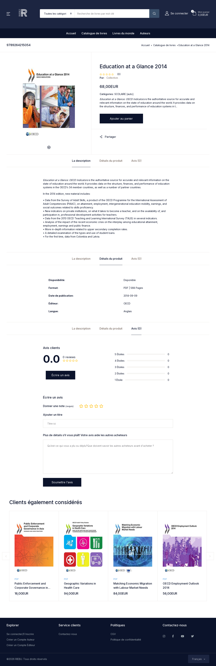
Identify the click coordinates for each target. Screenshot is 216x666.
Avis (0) (136, 160)
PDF (17, 579)
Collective (112, 77)
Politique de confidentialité (126, 639)
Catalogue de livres (94, 33)
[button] (8, 13)
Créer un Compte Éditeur (21, 645)
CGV (113, 634)
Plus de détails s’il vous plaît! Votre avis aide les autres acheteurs (85, 435)
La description (81, 160)
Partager (108, 137)
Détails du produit (111, 160)
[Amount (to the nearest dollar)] (111, 13)
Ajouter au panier (121, 118)
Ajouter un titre (52, 414)
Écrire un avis (60, 375)
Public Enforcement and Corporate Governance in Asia (31, 588)
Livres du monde (123, 33)
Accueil (71, 33)
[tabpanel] (49, 101)
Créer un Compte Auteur (20, 639)
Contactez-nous (68, 634)
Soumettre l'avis (62, 482)
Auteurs (145, 33)
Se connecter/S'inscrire (20, 634)
